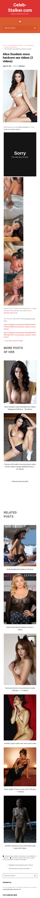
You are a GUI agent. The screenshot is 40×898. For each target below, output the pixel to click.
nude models (26, 858)
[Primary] (20, 21)
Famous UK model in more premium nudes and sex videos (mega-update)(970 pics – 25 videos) (20, 466)
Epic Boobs (15, 858)
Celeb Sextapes (29, 45)
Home (4, 45)
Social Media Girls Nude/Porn (15, 45)
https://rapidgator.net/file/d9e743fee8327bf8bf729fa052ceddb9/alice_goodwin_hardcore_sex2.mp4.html (20, 327)
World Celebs (23, 859)
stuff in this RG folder (16, 341)
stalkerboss (22, 66)
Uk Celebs (16, 859)
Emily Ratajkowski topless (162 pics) (20, 569)
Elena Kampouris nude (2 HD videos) (19, 868)
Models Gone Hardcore (11, 47)
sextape (32, 858)
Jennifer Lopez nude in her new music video (20, 743)
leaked (20, 858)
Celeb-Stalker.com (20, 7)
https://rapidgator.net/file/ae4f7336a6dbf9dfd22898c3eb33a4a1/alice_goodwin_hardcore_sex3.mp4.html (20, 335)
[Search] (20, 28)
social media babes (8, 859)
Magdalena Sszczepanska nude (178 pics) (21, 865)
